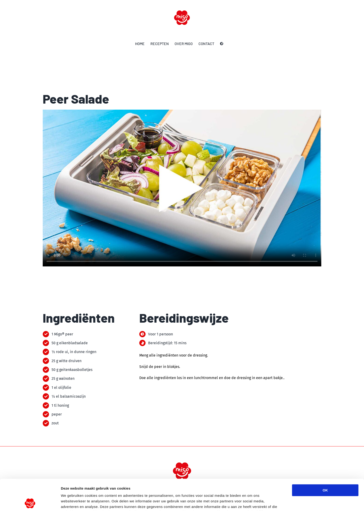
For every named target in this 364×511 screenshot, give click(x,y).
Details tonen (251, 502)
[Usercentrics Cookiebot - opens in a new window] (30, 501)
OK (325, 459)
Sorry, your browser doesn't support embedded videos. (182, 188)
